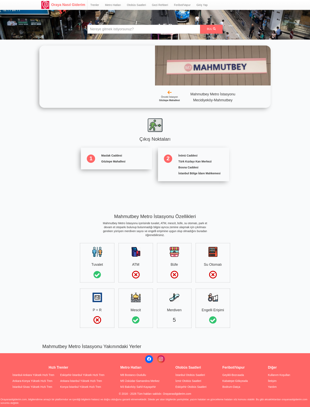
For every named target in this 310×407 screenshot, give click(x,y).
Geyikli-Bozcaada (233, 375)
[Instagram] (161, 359)
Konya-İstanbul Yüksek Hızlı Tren (80, 386)
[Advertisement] (155, 194)
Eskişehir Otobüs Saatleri (190, 386)
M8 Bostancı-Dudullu (133, 375)
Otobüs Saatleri (136, 5)
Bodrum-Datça (231, 386)
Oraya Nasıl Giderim (63, 5)
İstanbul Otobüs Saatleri (190, 375)
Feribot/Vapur (182, 5)
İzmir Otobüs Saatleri (188, 380)
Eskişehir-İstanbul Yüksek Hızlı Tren (82, 375)
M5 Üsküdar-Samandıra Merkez (139, 380)
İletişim (272, 380)
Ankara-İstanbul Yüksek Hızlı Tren (81, 380)
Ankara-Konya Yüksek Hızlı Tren (32, 380)
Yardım (272, 386)
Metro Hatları (113, 5)
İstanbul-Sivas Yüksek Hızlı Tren (32, 386)
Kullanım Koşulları (279, 375)
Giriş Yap (202, 5)
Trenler (94, 5)
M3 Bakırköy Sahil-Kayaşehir (138, 386)
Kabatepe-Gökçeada (235, 380)
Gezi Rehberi (160, 5)
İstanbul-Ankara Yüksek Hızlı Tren (33, 375)
